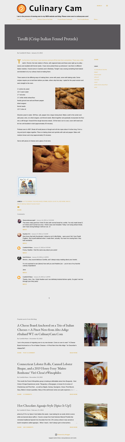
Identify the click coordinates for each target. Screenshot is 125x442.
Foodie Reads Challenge (65, 19)
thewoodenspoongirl (29, 220)
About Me (29, 19)
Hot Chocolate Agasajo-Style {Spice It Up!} (44, 405)
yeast (95, 87)
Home (19, 19)
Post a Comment (29, 352)
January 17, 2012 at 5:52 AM (40, 234)
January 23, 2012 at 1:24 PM (42, 277)
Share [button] (96, 59)
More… (96, 19)
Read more (73, 352)
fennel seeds (97, 74)
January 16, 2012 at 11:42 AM (45, 220)
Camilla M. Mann (28, 247)
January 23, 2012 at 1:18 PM (40, 257)
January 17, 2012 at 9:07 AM (42, 247)
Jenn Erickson (27, 257)
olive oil (96, 77)
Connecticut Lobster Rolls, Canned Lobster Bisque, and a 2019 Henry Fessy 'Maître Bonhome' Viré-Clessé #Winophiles (44, 368)
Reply (25, 229)
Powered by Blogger (62, 434)
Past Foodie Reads (83, 19)
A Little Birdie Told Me (100, 69)
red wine (96, 79)
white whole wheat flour (101, 84)
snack (95, 82)
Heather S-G (26, 234)
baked (96, 72)
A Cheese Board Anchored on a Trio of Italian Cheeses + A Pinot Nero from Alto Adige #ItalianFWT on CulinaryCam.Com (45, 329)
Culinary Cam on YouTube (44, 19)
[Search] (99, 5)
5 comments (27, 394)
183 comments (28, 427)
